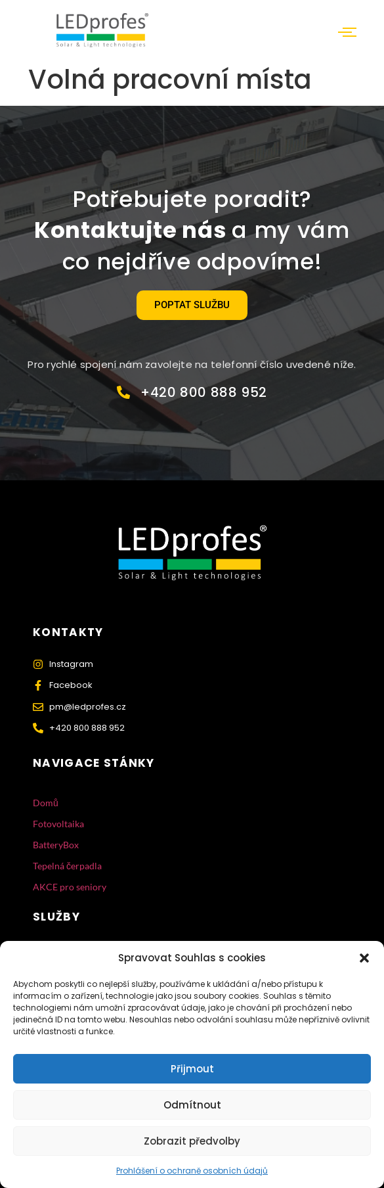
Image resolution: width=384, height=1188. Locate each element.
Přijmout (192, 1069)
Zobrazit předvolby (192, 1141)
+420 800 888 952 (203, 392)
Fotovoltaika (58, 823)
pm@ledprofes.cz (87, 706)
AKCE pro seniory (69, 886)
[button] (364, 958)
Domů (45, 802)
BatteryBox (56, 844)
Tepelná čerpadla (67, 865)
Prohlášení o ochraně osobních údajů (192, 1170)
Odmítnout (192, 1105)
